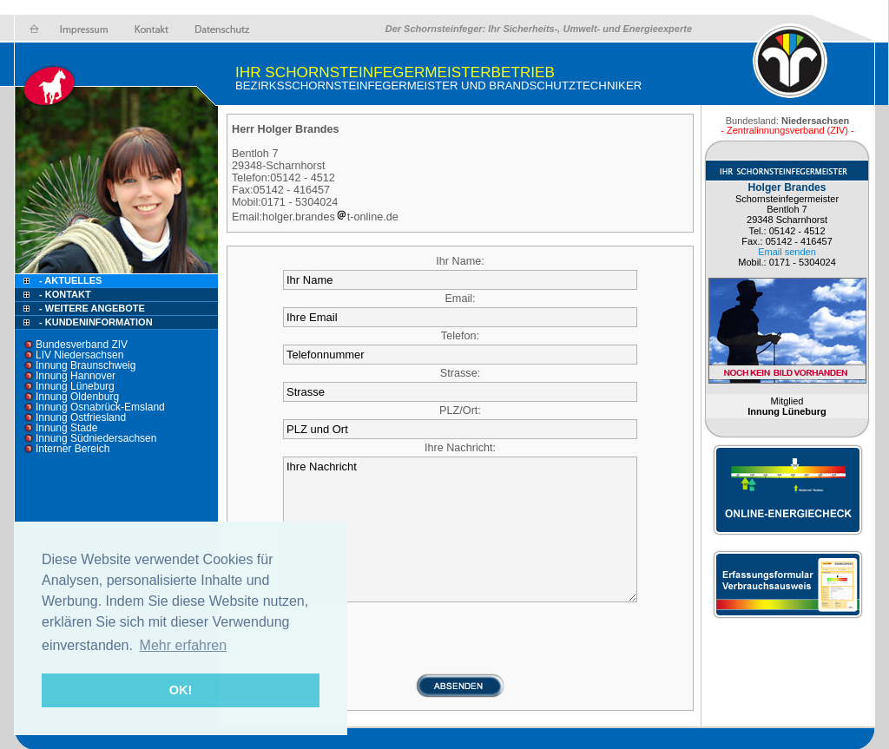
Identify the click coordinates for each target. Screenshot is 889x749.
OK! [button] (180, 690)
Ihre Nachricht (460, 529)
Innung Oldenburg (77, 397)
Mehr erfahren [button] (183, 645)
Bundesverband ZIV (82, 344)
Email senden (787, 251)
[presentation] (460, 639)
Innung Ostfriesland (81, 417)
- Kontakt (63, 294)
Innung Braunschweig (85, 365)
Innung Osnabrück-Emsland (100, 407)
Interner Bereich (72, 449)
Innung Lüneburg (75, 386)
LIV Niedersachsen (79, 355)
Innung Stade (66, 428)
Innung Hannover (75, 376)
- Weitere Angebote (92, 308)
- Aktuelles (69, 280)
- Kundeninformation (96, 322)
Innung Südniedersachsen (96, 438)
